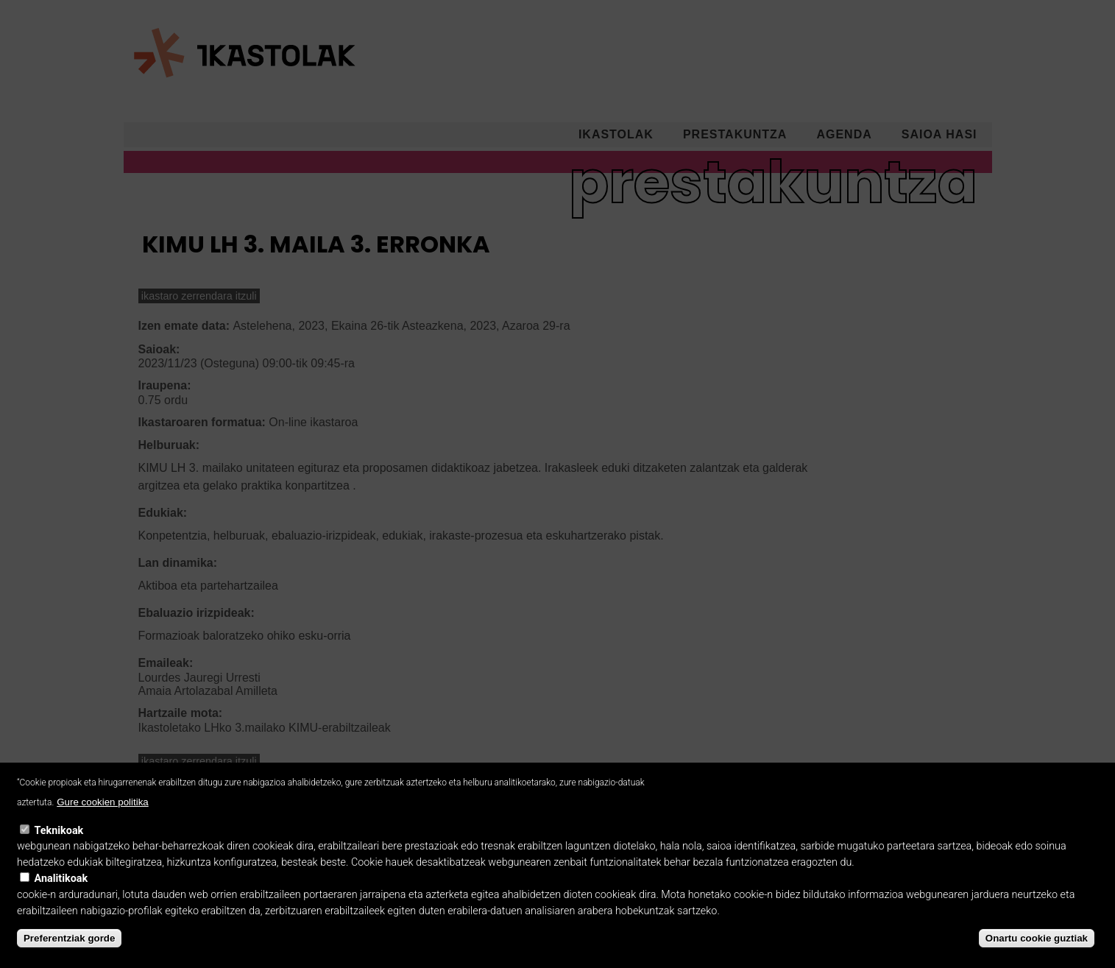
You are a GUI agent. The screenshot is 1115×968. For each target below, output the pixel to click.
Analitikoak (61, 894)
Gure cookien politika (102, 817)
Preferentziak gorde (69, 953)
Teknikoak (59, 846)
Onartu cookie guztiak (1036, 953)
